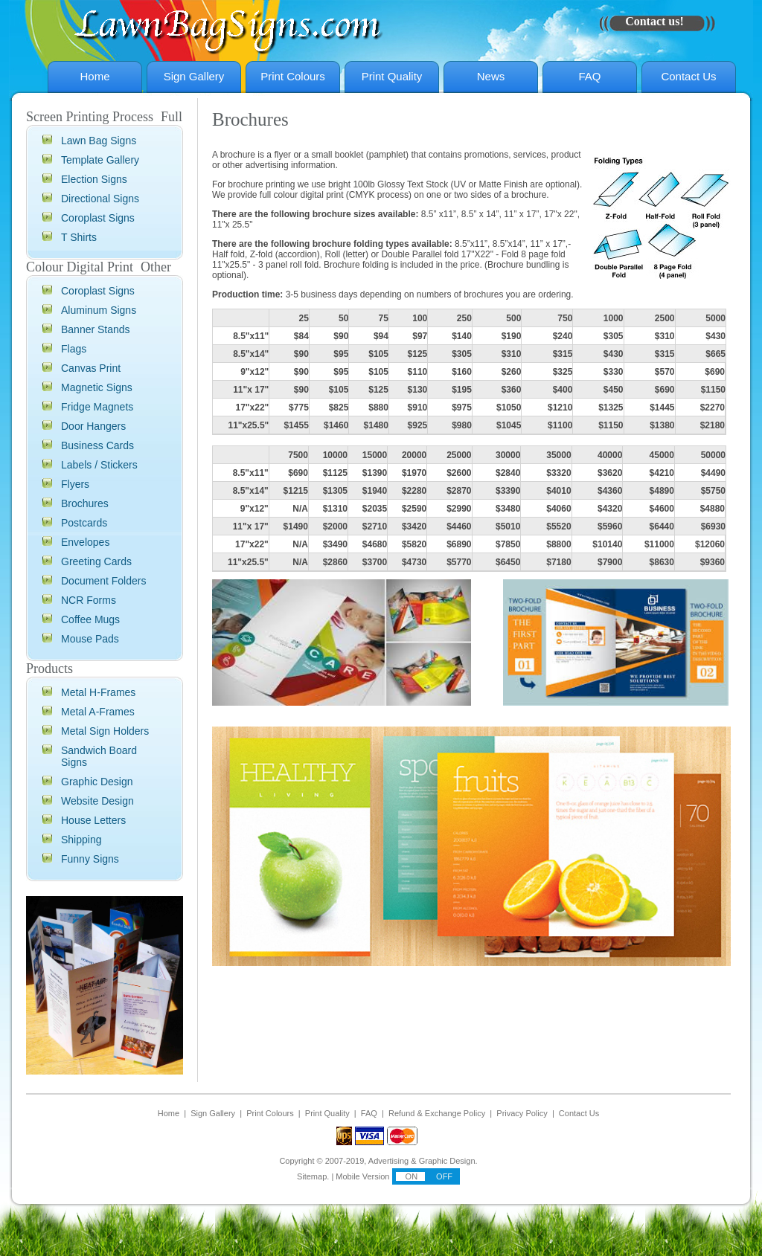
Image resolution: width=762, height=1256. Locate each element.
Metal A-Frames (98, 712)
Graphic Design (97, 782)
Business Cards (97, 445)
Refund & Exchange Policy (436, 1113)
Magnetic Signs (96, 387)
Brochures (85, 503)
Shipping (81, 840)
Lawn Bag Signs (98, 140)
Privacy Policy (521, 1113)
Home (94, 76)
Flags (73, 349)
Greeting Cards (96, 561)
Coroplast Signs (98, 218)
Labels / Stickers (99, 465)
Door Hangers (93, 426)
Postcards (84, 523)
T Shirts (79, 237)
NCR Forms (88, 600)
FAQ (589, 76)
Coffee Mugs (90, 619)
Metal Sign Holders (105, 731)
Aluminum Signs (98, 310)
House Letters (93, 820)
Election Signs (94, 179)
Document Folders (103, 581)
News (491, 76)
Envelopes (85, 542)
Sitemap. (313, 1176)
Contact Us (688, 76)
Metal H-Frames (98, 692)
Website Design (97, 801)
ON (410, 1176)
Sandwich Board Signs (99, 756)
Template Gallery (100, 160)
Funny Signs (90, 859)
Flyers (75, 484)
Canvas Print (91, 368)
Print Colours (292, 76)
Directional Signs (100, 198)
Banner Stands (95, 329)
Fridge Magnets (97, 407)
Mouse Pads (90, 639)
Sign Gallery (194, 76)
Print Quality (392, 76)
